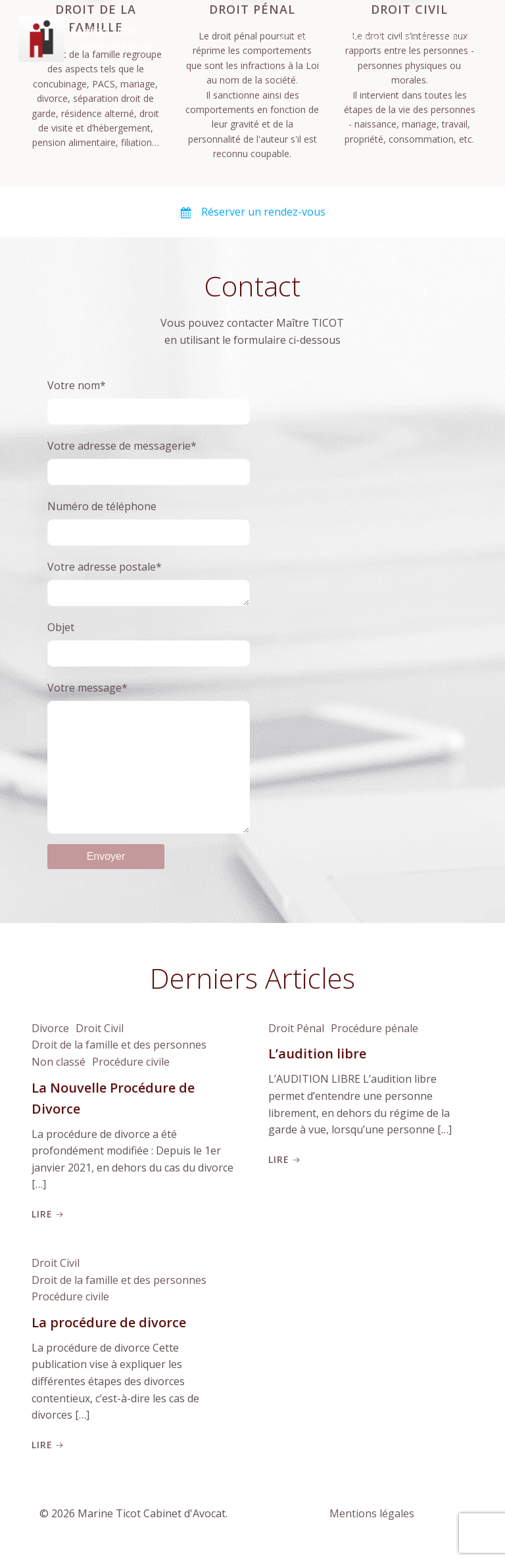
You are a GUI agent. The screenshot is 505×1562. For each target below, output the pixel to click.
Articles (415, 35)
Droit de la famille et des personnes (116, 1069)
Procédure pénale (372, 1052)
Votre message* (149, 768)
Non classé (56, 1085)
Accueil (298, 35)
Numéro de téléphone (149, 517)
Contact (464, 35)
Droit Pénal (294, 1052)
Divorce (47, 1052)
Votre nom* (149, 396)
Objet (149, 641)
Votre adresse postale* (149, 579)
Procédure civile (128, 1085)
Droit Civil (97, 1052)
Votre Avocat (356, 35)
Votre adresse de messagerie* (149, 457)
